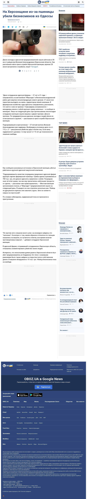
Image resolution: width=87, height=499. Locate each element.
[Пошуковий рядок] (82, 2)
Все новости (80, 401)
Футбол (18, 412)
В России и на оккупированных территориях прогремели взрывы (71, 41)
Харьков (23, 407)
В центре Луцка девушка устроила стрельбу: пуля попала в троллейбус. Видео (71, 164)
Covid (37, 439)
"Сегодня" (34, 67)
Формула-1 (41, 412)
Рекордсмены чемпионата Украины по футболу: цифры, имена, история (68, 252)
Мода (35, 444)
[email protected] (22, 487)
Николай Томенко (64, 304)
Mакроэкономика (32, 433)
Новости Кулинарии (34, 428)
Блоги (57, 401)
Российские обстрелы (55, 6)
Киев (18, 407)
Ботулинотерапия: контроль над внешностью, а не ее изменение (66, 290)
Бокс (35, 412)
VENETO (45, 6)
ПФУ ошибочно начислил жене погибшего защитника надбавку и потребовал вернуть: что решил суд (67, 52)
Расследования (50, 401)
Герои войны (11, 6)
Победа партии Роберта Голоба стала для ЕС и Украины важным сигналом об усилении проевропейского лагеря (71, 184)
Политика (16, 401)
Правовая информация (56, 365)
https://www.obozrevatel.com (59, 451)
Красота (30, 444)
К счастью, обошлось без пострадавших (70, 168)
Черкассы (41, 407)
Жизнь (36, 401)
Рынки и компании (22, 433)
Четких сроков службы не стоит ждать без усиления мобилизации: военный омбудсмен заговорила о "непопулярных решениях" (67, 70)
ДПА (37, 417)
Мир (25, 401)
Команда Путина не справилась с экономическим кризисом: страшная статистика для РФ (66, 229)
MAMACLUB (31, 439)
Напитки (25, 428)
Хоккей (31, 412)
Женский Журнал (42, 444)
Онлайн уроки (30, 417)
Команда (35, 365)
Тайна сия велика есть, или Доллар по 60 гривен (68, 310)
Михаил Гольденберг (65, 294)
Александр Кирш (64, 313)
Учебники (22, 417)
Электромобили (28, 423)
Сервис (41, 423)
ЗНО (41, 417)
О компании (20, 365)
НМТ (44, 417)
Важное (62, 11)
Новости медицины (22, 439)
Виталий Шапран (64, 233)
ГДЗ (18, 417)
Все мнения (63, 330)
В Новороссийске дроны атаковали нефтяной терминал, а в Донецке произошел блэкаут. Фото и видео (71, 35)
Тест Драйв (20, 423)
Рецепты (19, 428)
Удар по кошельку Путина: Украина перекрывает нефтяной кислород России (67, 240)
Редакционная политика (10, 299)
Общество (69, 401)
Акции (35, 423)
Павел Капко (63, 325)
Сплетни (24, 444)
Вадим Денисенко (64, 244)
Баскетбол (24, 412)
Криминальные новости (14, 19)
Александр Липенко (65, 256)
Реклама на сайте (21, 369)
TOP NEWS (63, 123)
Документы (36, 369)
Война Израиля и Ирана (34, 6)
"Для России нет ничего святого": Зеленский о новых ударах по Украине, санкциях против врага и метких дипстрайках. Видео (71, 148)
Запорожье (29, 407)
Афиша (18, 444)
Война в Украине (21, 6)
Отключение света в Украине (71, 6)
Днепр (35, 407)
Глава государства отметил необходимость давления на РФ (71, 153)
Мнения (62, 223)
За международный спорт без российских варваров (68, 301)
